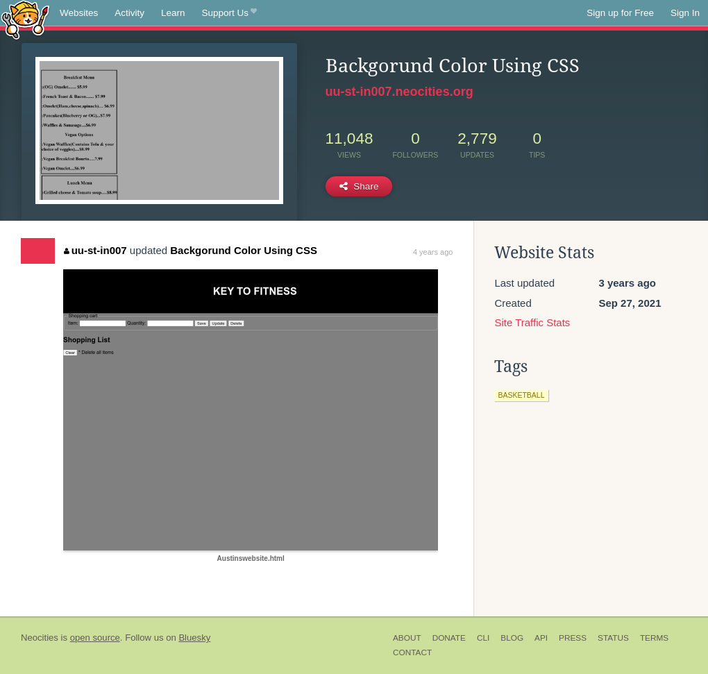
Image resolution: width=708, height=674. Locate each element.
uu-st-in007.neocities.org (399, 92)
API (541, 638)
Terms (654, 638)
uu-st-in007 (95, 250)
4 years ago (433, 252)
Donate (449, 638)
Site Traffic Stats (532, 322)
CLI (483, 638)
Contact (412, 652)
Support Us (229, 13)
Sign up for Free (620, 13)
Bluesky (194, 637)
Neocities (39, 637)
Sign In (685, 13)
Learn (173, 13)
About (407, 638)
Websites (79, 13)
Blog (511, 638)
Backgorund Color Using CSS (243, 250)
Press (573, 638)
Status (613, 638)
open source (95, 637)
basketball (521, 395)
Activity (129, 13)
